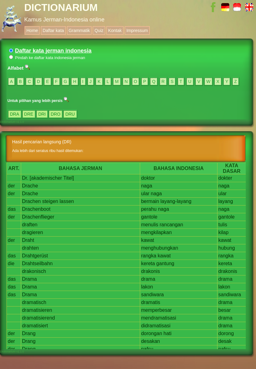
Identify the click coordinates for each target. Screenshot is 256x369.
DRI (42, 114)
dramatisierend (38, 318)
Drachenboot (36, 209)
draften (30, 224)
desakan (150, 341)
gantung (165, 263)
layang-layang (175, 201)
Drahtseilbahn (37, 263)
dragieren (32, 232)
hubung (226, 248)
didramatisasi (155, 325)
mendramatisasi (158, 318)
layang (225, 201)
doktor (148, 178)
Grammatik (79, 30)
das (12, 209)
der (11, 185)
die (11, 263)
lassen (67, 201)
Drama (29, 279)
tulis (222, 224)
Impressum (137, 30)
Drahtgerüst (35, 255)
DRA (14, 114)
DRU (70, 114)
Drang (29, 333)
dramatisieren (37, 310)
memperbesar (156, 310)
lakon (147, 286)
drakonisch (34, 271)
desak (225, 341)
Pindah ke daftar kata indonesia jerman (47, 57)
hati (167, 333)
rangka (148, 255)
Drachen (31, 201)
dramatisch (34, 302)
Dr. (25, 178)
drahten (30, 248)
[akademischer (46, 178)
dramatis (150, 302)
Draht (28, 240)
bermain (150, 201)
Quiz (98, 30)
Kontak (115, 30)
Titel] (68, 178)
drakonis (150, 271)
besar (224, 310)
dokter (225, 178)
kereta (148, 263)
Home (32, 30)
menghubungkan (159, 248)
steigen (50, 201)
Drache (30, 185)
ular (145, 193)
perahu (149, 209)
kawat (147, 240)
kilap (223, 232)
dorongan (151, 333)
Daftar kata (53, 30)
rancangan (171, 224)
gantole (149, 216)
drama (148, 279)
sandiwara (152, 294)
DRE (29, 114)
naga (146, 185)
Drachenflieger (38, 216)
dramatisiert (35, 325)
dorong (226, 333)
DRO (55, 114)
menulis (149, 224)
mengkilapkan (156, 232)
